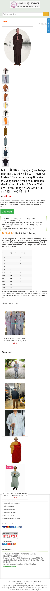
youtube (10, 544)
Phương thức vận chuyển (10, 512)
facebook (3, 544)
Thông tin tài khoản (20, 233)
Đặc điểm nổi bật (7, 233)
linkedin (12, 544)
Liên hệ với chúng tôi (9, 515)
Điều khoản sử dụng (9, 506)
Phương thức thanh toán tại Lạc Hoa (12, 503)
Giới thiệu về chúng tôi (9, 500)
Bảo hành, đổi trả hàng (9, 509)
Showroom (32, 233)
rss (15, 544)
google (8, 544)
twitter (5, 544)
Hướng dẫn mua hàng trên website (12, 518)
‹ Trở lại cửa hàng (43, 24)
